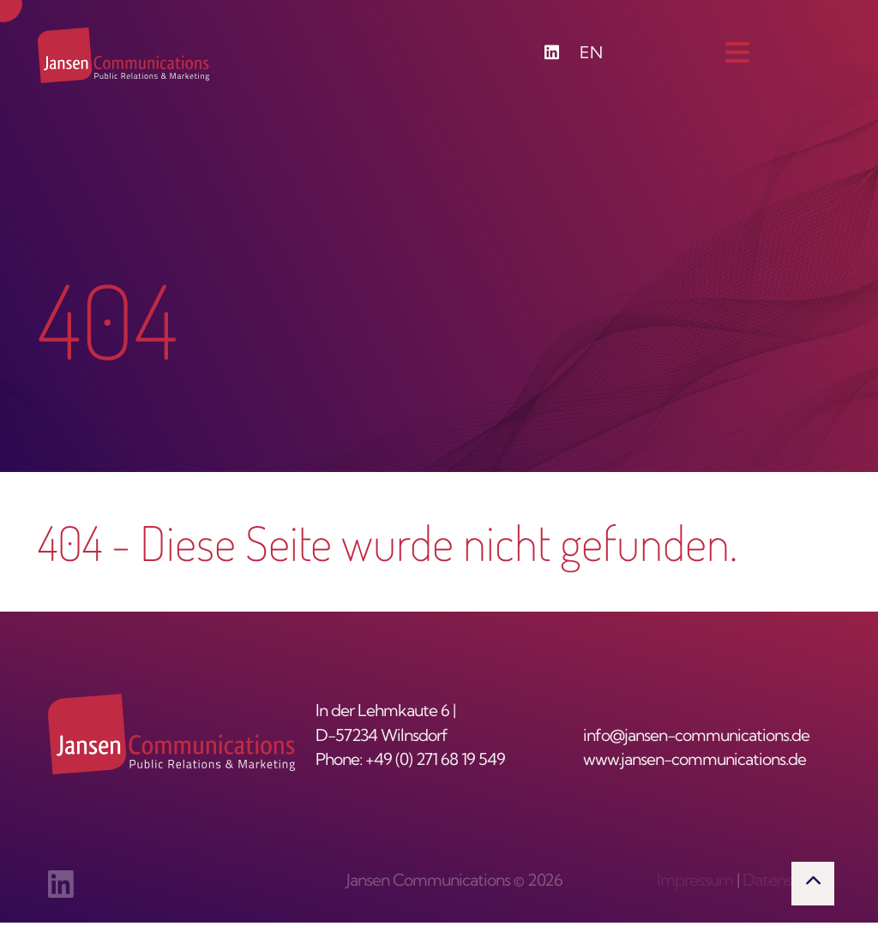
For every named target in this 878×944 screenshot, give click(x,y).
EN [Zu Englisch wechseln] (591, 54)
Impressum (695, 882)
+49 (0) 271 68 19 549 (435, 761)
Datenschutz (786, 882)
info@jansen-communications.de (696, 737)
